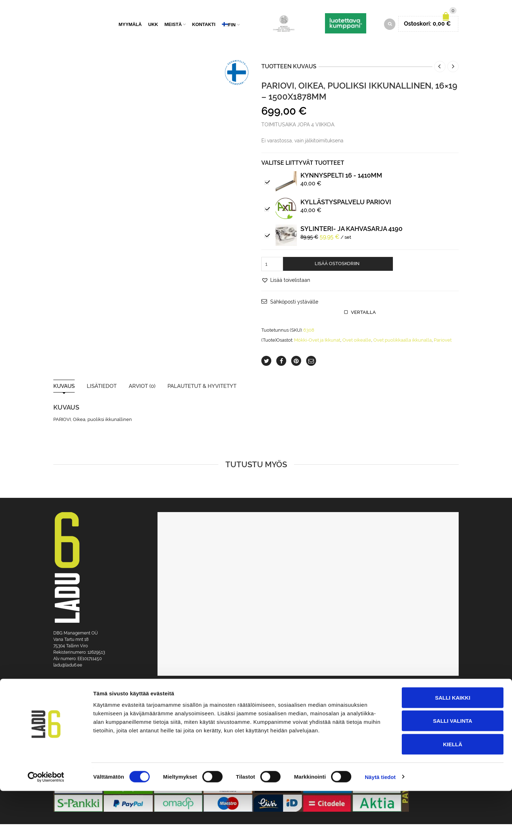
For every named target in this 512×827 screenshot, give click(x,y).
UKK (153, 25)
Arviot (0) (142, 389)
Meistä (173, 25)
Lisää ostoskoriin (337, 266)
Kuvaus (64, 389)
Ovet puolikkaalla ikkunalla (402, 343)
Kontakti (203, 25)
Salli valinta (452, 757)
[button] (285, 282)
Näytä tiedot (380, 813)
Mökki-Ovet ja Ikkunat (317, 343)
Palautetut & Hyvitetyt (201, 389)
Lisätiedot (102, 389)
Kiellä (452, 780)
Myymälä (130, 25)
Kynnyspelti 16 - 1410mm (341, 178)
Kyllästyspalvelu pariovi (345, 205)
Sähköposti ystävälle (294, 304)
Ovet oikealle (356, 343)
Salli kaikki (452, 734)
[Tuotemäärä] (272, 267)
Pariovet (443, 343)
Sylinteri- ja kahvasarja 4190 (351, 231)
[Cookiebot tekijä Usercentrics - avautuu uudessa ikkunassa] (46, 813)
